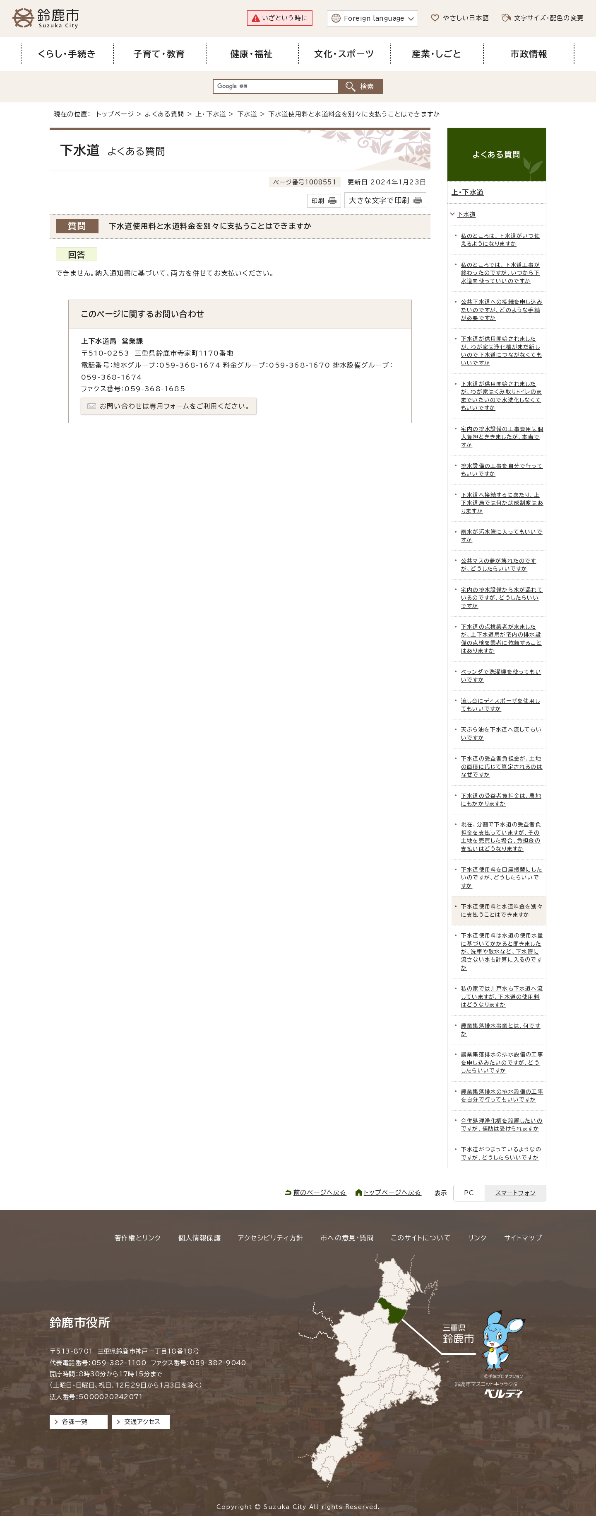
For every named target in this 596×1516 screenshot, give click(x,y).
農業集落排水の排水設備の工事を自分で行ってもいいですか (502, 1095)
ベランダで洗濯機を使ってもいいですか (501, 676)
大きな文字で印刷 (379, 200)
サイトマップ (523, 1238)
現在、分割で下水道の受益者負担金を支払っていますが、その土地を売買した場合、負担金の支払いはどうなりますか (501, 836)
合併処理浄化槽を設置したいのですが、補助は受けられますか (502, 1124)
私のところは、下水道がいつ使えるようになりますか (500, 240)
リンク (477, 1238)
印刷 (318, 201)
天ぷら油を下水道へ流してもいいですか (501, 733)
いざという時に (285, 18)
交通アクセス (142, 1422)
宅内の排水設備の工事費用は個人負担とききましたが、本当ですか (502, 437)
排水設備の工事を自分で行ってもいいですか (502, 470)
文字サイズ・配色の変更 (549, 18)
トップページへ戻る (393, 1192)
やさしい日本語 (466, 18)
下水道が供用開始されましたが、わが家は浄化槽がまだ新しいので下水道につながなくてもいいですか (501, 351)
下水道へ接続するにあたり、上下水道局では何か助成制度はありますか (502, 503)
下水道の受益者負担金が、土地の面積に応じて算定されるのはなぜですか (502, 766)
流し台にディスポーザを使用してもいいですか (500, 705)
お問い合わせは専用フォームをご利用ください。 (175, 406)
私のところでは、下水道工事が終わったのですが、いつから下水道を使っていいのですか (500, 273)
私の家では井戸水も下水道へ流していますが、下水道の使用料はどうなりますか (502, 996)
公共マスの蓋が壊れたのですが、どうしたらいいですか (498, 565)
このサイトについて (421, 1238)
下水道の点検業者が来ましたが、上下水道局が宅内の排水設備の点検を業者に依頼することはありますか (501, 639)
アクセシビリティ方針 (270, 1238)
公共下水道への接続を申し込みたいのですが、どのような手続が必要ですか (502, 310)
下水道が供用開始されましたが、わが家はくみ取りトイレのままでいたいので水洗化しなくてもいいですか (501, 396)
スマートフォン (515, 1193)
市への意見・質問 (347, 1238)
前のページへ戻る (320, 1192)
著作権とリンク (137, 1238)
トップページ (115, 114)
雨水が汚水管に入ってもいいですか (502, 535)
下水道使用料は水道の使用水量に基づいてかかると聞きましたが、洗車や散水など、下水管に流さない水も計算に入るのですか (502, 952)
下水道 (247, 114)
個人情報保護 (199, 1238)
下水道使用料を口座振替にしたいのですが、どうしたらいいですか (502, 878)
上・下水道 (210, 114)
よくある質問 (164, 114)
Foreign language (374, 18)
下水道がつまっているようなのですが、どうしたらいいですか (501, 1153)
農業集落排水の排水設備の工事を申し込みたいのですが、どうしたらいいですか (502, 1062)
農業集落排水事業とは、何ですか (501, 1029)
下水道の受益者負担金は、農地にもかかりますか (501, 799)
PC (469, 1193)
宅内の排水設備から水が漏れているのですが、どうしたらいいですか (502, 598)
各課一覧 (75, 1422)
